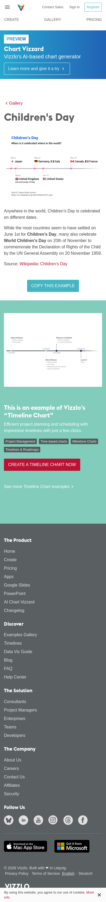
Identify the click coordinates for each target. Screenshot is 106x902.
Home (9, 551)
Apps (8, 576)
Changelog (14, 610)
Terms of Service (46, 873)
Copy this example (53, 285)
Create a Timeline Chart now (42, 464)
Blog (8, 660)
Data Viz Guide (18, 651)
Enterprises (14, 718)
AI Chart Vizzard (19, 602)
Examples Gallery (20, 635)
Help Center (15, 677)
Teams (10, 727)
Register (93, 7)
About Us (12, 760)
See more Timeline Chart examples (39, 486)
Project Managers (20, 710)
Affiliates (12, 785)
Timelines (13, 643)
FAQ (8, 668)
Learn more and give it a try (37, 68)
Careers (11, 768)
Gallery (52, 19)
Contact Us (14, 777)
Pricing (94, 19)
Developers (14, 735)
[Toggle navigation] (9, 7)
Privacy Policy (17, 873)
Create (11, 19)
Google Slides (17, 585)
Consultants (15, 701)
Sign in (74, 7)
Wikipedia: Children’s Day (44, 264)
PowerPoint (15, 593)
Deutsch (86, 873)
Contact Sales (52, 7)
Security (11, 794)
